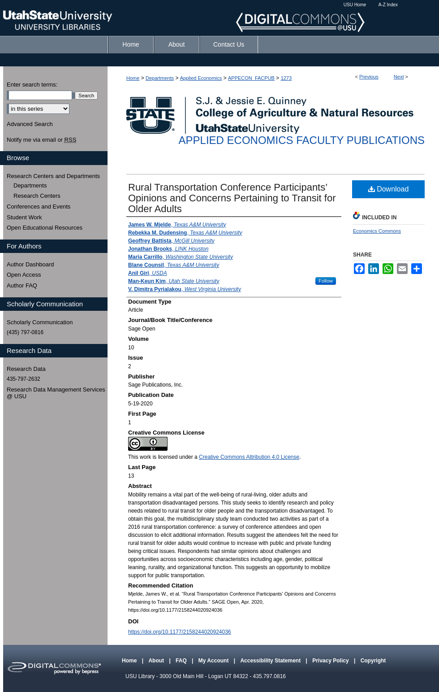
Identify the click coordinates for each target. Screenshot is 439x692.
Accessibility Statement (271, 660)
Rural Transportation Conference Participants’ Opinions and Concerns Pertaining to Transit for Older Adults (232, 198)
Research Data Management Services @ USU (56, 393)
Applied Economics (201, 78)
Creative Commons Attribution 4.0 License (249, 457)
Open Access (24, 274)
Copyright (373, 660)
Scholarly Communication (40, 322)
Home (132, 78)
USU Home (355, 4)
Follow (325, 280)
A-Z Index (388, 4)
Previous (369, 76)
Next (399, 76)
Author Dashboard (30, 264)
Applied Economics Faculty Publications (302, 140)
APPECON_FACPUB (251, 78)
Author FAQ (22, 285)
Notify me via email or (41, 140)
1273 (286, 78)
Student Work (24, 217)
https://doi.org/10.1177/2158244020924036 (179, 632)
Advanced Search (30, 124)
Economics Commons (377, 231)
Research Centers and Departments (53, 176)
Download (388, 189)
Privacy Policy (331, 660)
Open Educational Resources (44, 227)
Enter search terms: (32, 84)
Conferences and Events (38, 206)
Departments (160, 78)
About (156, 660)
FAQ (182, 660)
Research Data (26, 369)
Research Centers (36, 195)
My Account (214, 660)
